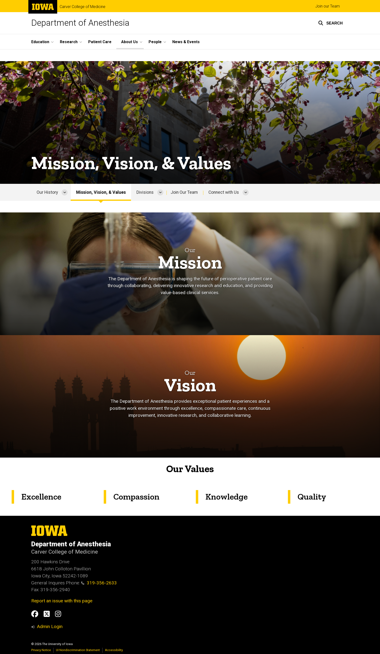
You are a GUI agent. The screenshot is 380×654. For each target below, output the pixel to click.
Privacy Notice (41, 650)
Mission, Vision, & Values (101, 192)
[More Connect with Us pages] (246, 192)
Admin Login (50, 626)
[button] (330, 23)
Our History (47, 192)
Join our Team (327, 6)
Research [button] (69, 42)
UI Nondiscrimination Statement (78, 650)
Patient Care (99, 42)
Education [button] (40, 42)
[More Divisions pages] (160, 192)
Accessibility (114, 650)
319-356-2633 (99, 583)
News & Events (186, 42)
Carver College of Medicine (82, 7)
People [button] (155, 42)
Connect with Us (223, 192)
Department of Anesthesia (80, 23)
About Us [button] (129, 42)
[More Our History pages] (65, 192)
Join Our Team (184, 192)
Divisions (145, 192)
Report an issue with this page (61, 601)
